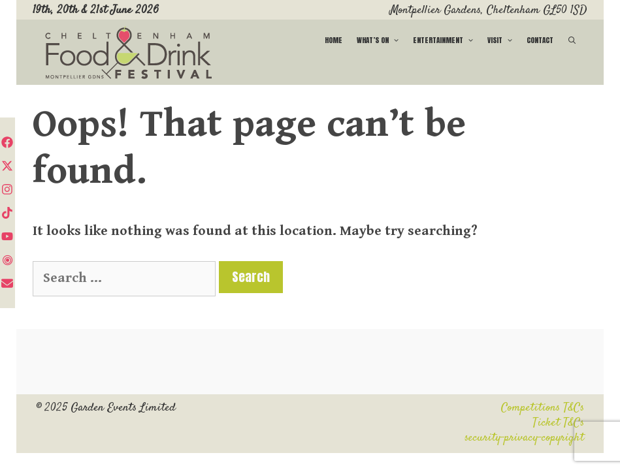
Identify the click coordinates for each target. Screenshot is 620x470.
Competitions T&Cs (542, 408)
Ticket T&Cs (558, 423)
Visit (503, 40)
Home (333, 40)
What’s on (381, 40)
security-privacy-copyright (524, 438)
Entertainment (446, 40)
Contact (540, 40)
